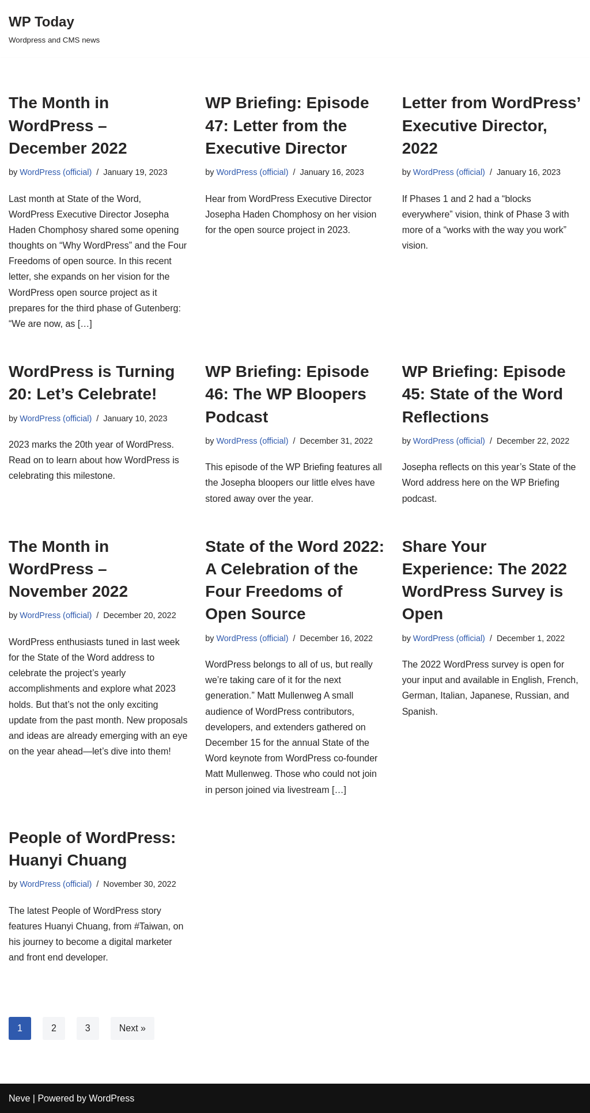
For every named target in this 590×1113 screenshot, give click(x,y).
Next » (132, 1028)
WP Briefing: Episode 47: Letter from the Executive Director (287, 125)
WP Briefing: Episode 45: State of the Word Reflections (484, 394)
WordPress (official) (56, 172)
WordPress (111, 1098)
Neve (19, 1098)
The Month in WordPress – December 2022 (68, 125)
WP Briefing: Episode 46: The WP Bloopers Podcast (287, 394)
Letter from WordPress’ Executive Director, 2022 (491, 125)
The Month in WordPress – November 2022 (68, 569)
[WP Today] (54, 28)
